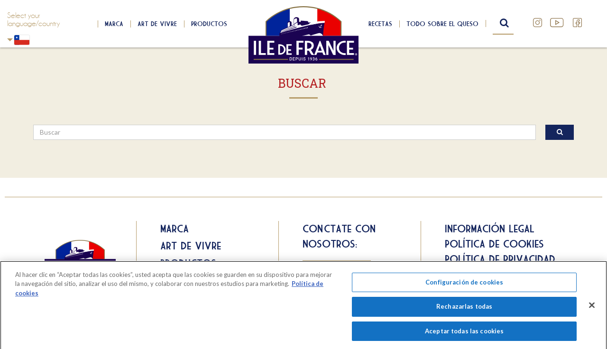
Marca (114, 24)
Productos (209, 24)
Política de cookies (494, 244)
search (503, 23)
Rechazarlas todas (464, 308)
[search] (284, 132)
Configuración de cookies (464, 284)
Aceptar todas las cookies (464, 333)
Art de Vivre (157, 24)
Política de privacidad (500, 259)
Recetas (380, 24)
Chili (10, 40)
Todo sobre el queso (442, 24)
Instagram (538, 23)
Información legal (489, 228)
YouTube (558, 23)
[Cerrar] (591, 307)
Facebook (577, 23)
